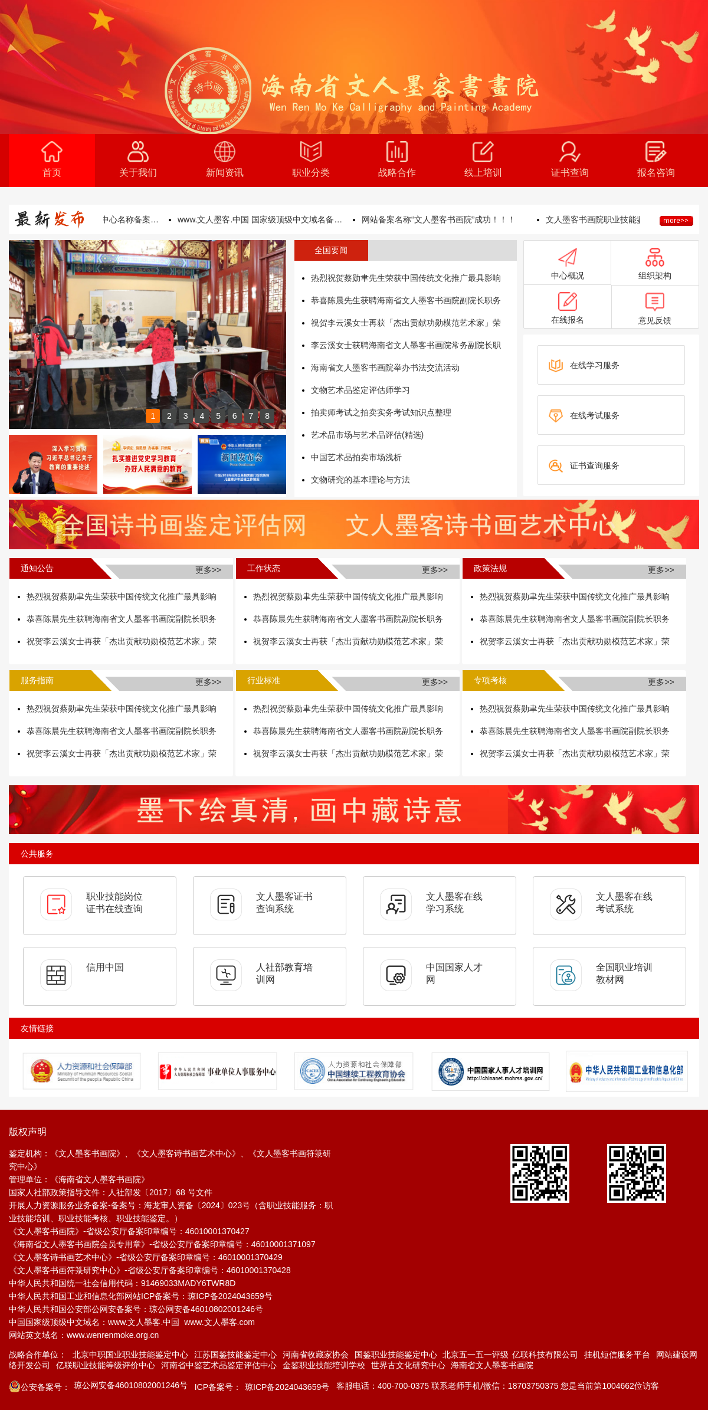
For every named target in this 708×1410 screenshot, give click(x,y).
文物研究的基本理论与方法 (360, 479)
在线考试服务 (584, 415)
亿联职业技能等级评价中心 (105, 1365)
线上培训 (483, 159)
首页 (52, 159)
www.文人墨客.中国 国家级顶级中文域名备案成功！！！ (273, 219)
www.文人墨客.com (219, 1322)
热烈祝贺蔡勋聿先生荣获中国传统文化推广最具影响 (406, 278)
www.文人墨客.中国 (143, 1322)
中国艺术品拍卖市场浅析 (356, 457)
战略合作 (397, 159)
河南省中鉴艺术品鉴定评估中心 (219, 1365)
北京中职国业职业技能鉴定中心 (130, 1354)
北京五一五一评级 (475, 1354)
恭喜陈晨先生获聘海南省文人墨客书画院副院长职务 (406, 300)
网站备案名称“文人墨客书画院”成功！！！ (452, 219)
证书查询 (570, 159)
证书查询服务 (584, 466)
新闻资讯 (225, 159)
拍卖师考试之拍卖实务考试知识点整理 (381, 412)
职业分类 (311, 159)
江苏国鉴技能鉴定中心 (235, 1354)
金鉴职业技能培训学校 (324, 1365)
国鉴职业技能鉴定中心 (396, 1354)
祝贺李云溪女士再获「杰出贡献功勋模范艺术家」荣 (406, 322)
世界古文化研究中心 (408, 1365)
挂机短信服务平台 (617, 1354)
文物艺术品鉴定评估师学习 (360, 390)
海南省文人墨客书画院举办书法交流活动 (385, 367)
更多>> (208, 570)
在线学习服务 (584, 365)
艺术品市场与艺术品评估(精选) (367, 435)
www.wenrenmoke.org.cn (113, 1335)
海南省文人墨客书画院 (492, 1365)
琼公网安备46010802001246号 (206, 1309)
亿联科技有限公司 (545, 1354)
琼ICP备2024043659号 (230, 1296)
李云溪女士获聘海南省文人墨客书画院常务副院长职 (406, 345)
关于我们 (138, 159)
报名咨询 (656, 159)
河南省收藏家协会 (316, 1354)
